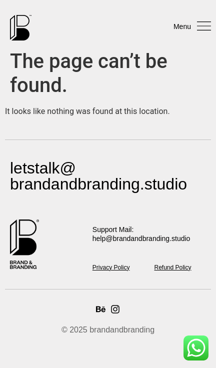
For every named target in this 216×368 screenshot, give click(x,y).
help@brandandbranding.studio (141, 238)
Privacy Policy (111, 267)
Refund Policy (172, 267)
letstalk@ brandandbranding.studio (98, 176)
